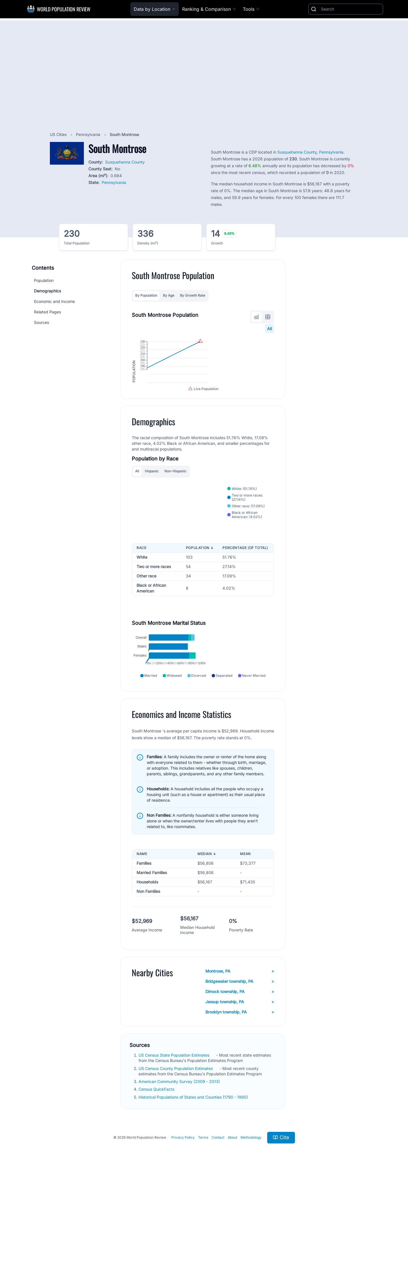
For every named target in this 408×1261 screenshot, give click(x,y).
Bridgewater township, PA (239, 1063)
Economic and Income (54, 301)
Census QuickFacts (157, 1170)
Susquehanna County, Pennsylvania (310, 152)
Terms (203, 1219)
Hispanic (152, 518)
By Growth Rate (192, 295)
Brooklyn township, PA (239, 1093)
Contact (218, 1219)
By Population (146, 295)
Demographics (47, 290)
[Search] (351, 9)
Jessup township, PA (239, 1083)
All (269, 328)
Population (44, 280)
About (232, 1219)
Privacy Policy (183, 1219)
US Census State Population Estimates (175, 1136)
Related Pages (47, 311)
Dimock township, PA (239, 1073)
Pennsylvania (88, 134)
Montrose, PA (239, 1052)
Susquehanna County (125, 162)
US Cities (59, 134)
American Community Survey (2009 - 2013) (180, 1163)
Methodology (251, 1219)
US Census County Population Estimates (176, 1149)
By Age (168, 295)
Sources (41, 322)
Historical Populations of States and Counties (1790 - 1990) (194, 1178)
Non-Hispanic (175, 518)
